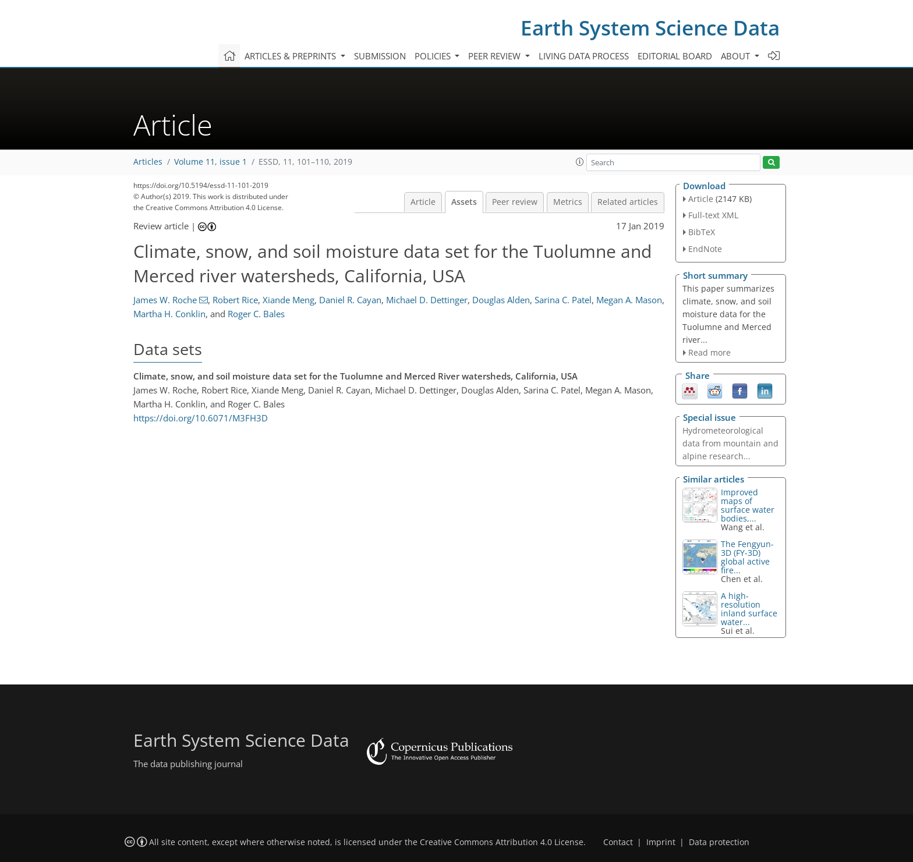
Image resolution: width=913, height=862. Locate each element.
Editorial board (675, 56)
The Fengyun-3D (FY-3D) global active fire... (747, 557)
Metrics (567, 202)
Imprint (660, 842)
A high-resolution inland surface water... (749, 608)
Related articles (627, 202)
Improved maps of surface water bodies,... (747, 505)
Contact (618, 842)
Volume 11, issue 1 (210, 162)
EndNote (705, 248)
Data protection (719, 842)
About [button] (736, 56)
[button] (580, 162)
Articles (147, 162)
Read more (709, 352)
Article (423, 202)
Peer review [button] (495, 56)
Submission (380, 56)
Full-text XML (713, 215)
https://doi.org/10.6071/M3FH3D (200, 418)
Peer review (514, 202)
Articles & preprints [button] (291, 56)
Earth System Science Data (650, 27)
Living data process (584, 56)
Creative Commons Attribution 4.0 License (501, 842)
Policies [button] (434, 56)
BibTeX (701, 231)
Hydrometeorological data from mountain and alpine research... (730, 443)
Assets (464, 202)
